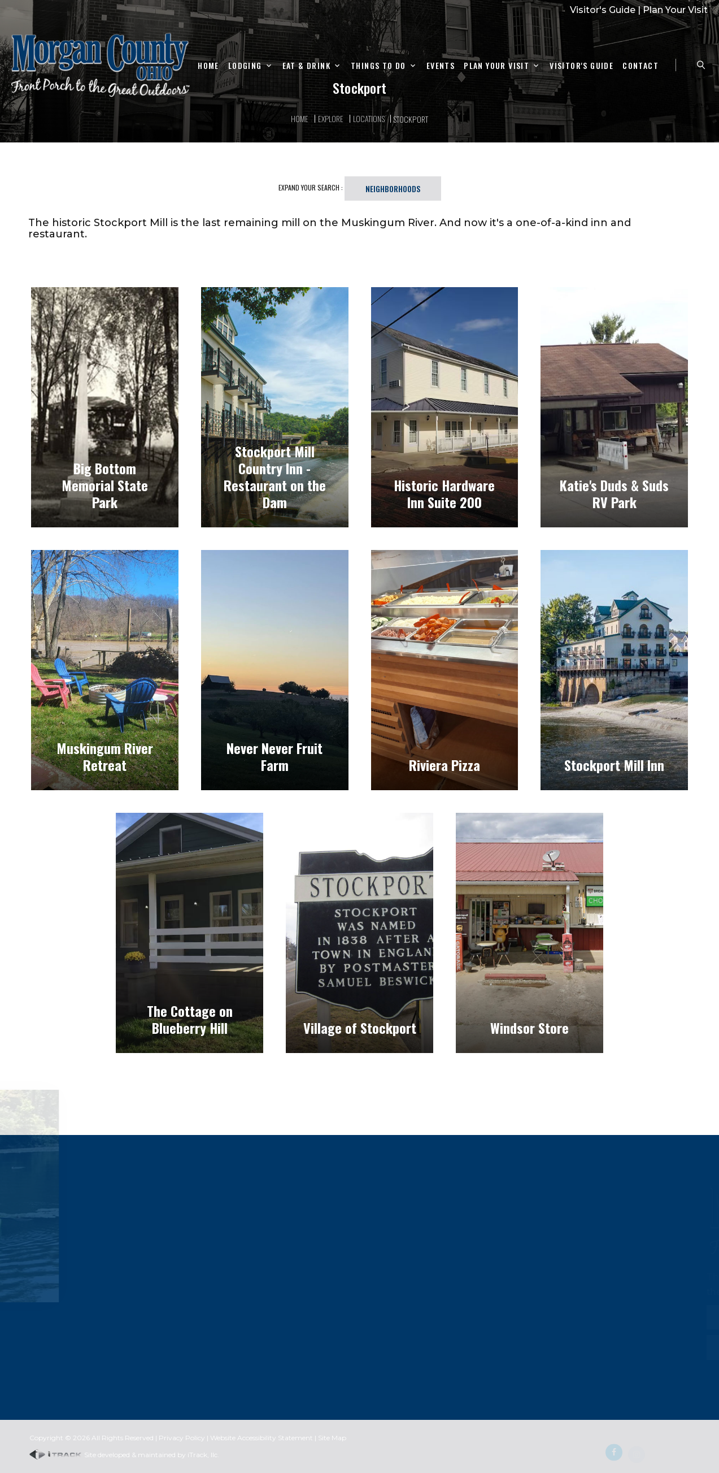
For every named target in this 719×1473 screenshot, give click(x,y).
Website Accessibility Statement (261, 1437)
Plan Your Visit (675, 10)
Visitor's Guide (602, 10)
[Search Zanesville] (701, 65)
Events (440, 66)
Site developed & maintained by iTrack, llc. (124, 1454)
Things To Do (378, 66)
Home (208, 66)
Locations (369, 118)
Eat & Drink (306, 66)
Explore (331, 118)
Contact (640, 66)
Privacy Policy (182, 1437)
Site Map (332, 1437)
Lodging (245, 66)
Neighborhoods (392, 188)
